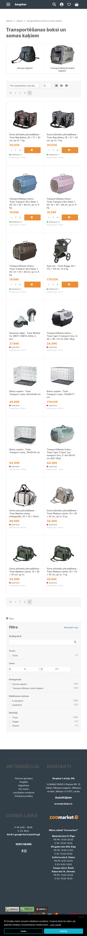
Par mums (24, 789)
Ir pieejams (17, 700)
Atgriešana (23, 785)
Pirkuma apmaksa (24, 778)
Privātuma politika (24, 796)
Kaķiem (19, 21)
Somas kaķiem (19, 684)
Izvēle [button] (23, 931)
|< (11, 93)
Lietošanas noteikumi (23, 792)
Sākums (9, 21)
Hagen (15, 721)
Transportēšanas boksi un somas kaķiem (44, 21)
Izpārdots (17, 705)
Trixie (15, 655)
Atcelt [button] (81, 917)
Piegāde (23, 782)
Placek (15, 725)
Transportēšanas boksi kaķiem (27, 688)
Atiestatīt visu (71, 627)
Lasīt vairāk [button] (55, 924)
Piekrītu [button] (63, 931)
